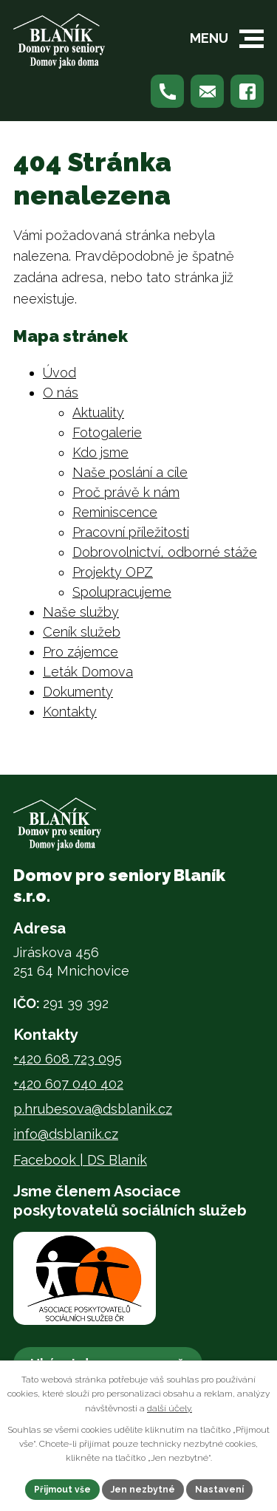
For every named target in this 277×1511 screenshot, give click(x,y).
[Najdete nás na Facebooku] (247, 91)
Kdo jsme (100, 452)
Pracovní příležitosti (130, 532)
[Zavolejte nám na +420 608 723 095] (167, 91)
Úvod (59, 372)
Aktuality (98, 412)
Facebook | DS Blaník (80, 1160)
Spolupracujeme (121, 592)
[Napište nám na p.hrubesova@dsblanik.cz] (207, 91)
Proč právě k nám (125, 492)
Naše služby (81, 612)
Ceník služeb (81, 632)
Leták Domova (88, 671)
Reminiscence (114, 512)
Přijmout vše (62, 1489)
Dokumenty (78, 691)
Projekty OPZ (112, 572)
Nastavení (219, 1489)
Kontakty (70, 711)
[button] (251, 39)
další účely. (169, 1408)
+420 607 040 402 (68, 1084)
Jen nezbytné (143, 1489)
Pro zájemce (80, 651)
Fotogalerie (107, 432)
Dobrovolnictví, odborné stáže (164, 552)
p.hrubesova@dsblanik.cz (92, 1109)
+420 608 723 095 (67, 1058)
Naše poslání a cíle (130, 472)
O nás (60, 392)
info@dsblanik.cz (65, 1134)
